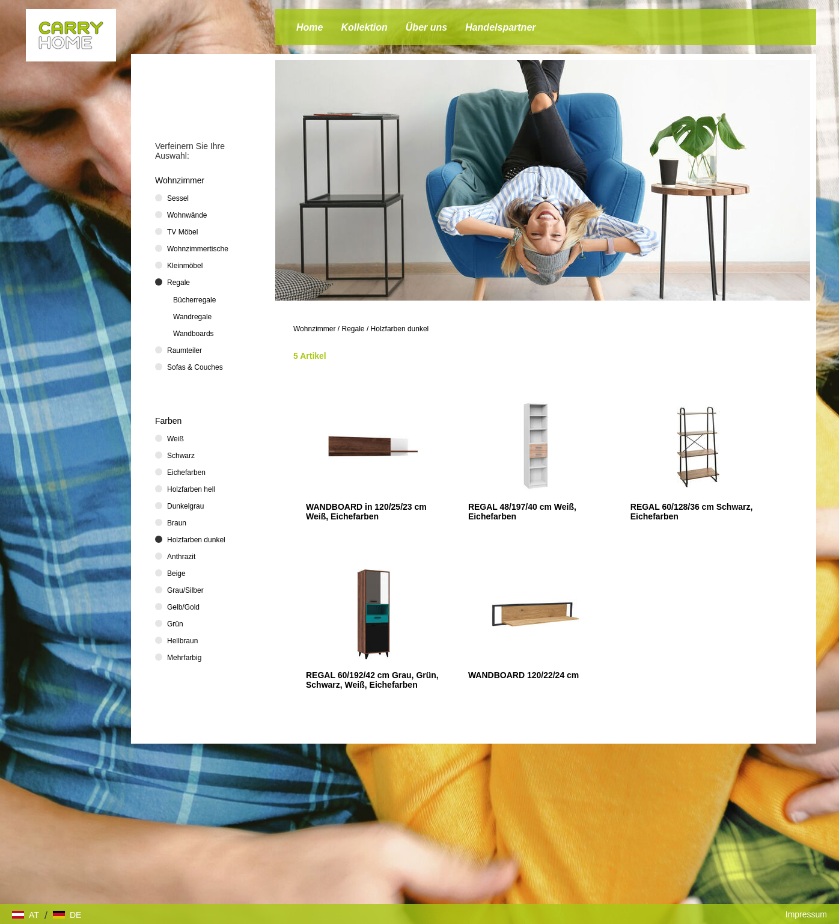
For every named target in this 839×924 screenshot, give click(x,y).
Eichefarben (186, 472)
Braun (176, 523)
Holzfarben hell (191, 489)
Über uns (426, 27)
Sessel (178, 198)
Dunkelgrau (185, 506)
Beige (176, 573)
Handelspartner (500, 27)
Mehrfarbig (184, 657)
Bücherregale (194, 300)
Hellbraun (182, 641)
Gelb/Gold (183, 607)
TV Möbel (182, 232)
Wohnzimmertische (197, 249)
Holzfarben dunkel (400, 329)
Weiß (175, 439)
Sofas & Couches (195, 367)
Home (309, 27)
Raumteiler (184, 350)
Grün (175, 624)
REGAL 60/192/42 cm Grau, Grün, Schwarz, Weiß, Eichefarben (372, 680)
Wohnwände (187, 215)
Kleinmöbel (185, 266)
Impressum (806, 914)
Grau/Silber (185, 590)
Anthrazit (181, 556)
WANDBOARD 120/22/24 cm (523, 675)
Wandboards (193, 333)
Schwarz (181, 455)
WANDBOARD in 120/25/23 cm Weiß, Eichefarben (366, 511)
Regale (353, 329)
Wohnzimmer (314, 329)
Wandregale (192, 317)
